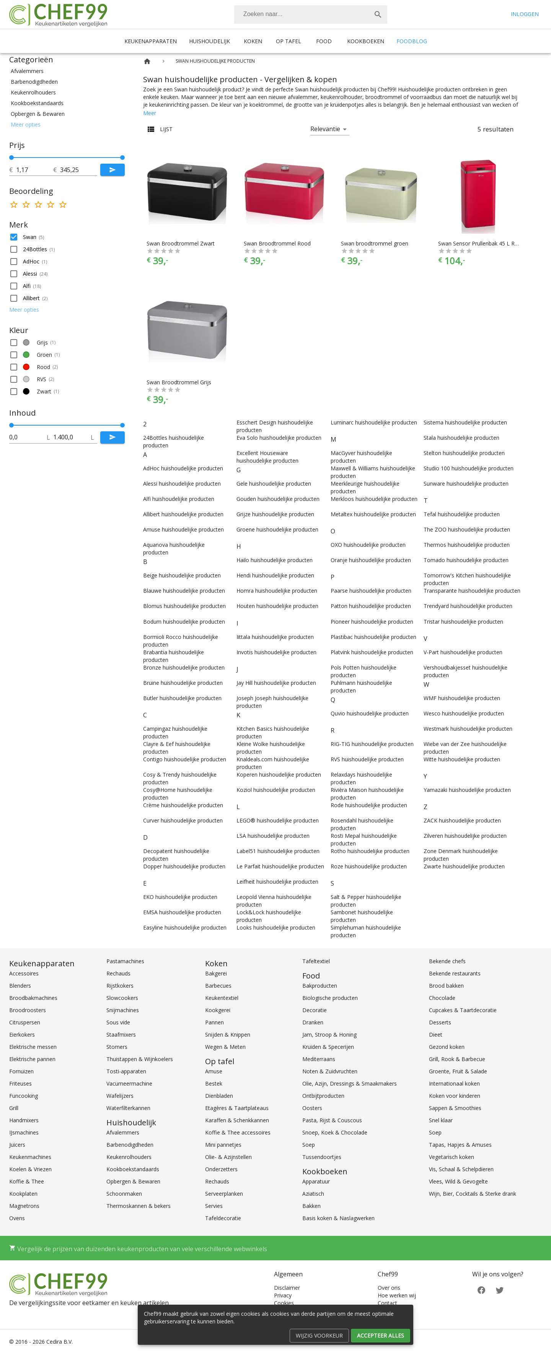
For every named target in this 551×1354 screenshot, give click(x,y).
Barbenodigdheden (129, 1144)
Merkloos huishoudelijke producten (374, 498)
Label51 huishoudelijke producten (278, 851)
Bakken (311, 1205)
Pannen (214, 1022)
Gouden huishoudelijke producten (278, 498)
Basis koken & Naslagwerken (338, 1218)
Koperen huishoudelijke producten (278, 774)
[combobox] (310, 14)
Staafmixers (121, 1034)
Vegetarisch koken (451, 1157)
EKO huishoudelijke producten (180, 896)
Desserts (440, 1022)
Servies (214, 1205)
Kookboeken (365, 41)
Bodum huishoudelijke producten (184, 621)
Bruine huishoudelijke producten (183, 682)
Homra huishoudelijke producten (276, 590)
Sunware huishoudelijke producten (466, 483)
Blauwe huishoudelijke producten (184, 590)
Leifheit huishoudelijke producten (277, 881)
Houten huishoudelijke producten (277, 606)
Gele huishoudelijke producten (273, 483)
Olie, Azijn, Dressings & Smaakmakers (349, 1083)
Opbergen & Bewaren (133, 1181)
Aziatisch (313, 1193)
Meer (149, 113)
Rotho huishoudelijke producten (370, 851)
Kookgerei (217, 1010)
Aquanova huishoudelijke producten (174, 548)
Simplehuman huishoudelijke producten (366, 931)
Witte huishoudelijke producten (462, 759)
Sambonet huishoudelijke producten (362, 916)
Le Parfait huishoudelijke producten (280, 866)
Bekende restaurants (455, 973)
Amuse (213, 1071)
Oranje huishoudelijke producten (371, 560)
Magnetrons (24, 1205)
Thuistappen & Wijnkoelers (139, 1059)
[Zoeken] (301, 14)
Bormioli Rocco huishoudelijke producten (180, 640)
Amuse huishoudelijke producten (183, 529)
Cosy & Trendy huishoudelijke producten (180, 778)
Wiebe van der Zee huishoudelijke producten (465, 747)
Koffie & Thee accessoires (238, 1132)
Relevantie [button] (325, 129)
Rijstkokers (120, 985)
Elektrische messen (33, 1046)
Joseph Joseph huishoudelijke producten (272, 701)
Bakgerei (216, 973)
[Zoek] (378, 14)
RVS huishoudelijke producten (367, 759)
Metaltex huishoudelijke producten (373, 514)
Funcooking (23, 1095)
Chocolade (442, 997)
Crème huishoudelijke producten (183, 805)
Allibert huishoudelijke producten (183, 514)
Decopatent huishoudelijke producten (176, 854)
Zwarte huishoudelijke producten (464, 866)
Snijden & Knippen (227, 1034)
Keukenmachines (30, 1157)
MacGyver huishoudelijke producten (361, 456)
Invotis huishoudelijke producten (276, 652)
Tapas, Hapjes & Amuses (460, 1144)
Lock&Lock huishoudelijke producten (268, 916)
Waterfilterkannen (128, 1108)
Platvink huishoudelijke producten (372, 652)
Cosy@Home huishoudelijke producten (177, 793)
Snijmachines (122, 1010)
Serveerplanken (224, 1193)
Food (324, 41)
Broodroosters (27, 1010)
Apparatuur (316, 1181)
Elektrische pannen (32, 1059)
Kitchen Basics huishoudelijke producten (272, 732)
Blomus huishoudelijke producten (184, 606)
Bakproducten (319, 985)
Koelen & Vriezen (30, 1169)
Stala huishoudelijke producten (461, 437)
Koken (253, 41)
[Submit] (112, 170)
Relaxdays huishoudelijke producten (361, 778)
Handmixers (24, 1120)
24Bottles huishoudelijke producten (173, 441)
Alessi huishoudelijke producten (182, 483)
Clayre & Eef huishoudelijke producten (176, 747)
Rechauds (118, 973)
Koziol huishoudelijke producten (275, 789)
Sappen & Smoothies (455, 1108)
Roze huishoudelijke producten (369, 866)
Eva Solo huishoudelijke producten (278, 437)
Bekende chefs (447, 961)
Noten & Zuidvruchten (329, 1071)
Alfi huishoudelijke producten (178, 498)
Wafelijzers (120, 1095)
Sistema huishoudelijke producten (465, 422)
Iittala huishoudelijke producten (275, 636)
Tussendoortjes (321, 1157)
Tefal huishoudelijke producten (462, 514)
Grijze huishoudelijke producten (275, 514)
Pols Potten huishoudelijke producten (363, 671)
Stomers (116, 1046)
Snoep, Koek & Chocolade (334, 1132)
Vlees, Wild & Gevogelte (458, 1181)
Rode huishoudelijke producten (369, 805)
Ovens (17, 1218)
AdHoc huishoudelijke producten (183, 468)
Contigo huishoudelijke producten (184, 759)
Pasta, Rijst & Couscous (332, 1120)
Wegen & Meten (225, 1046)
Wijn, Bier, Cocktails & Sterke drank (472, 1193)
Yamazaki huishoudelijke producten (467, 789)
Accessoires (24, 973)
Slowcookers (122, 997)
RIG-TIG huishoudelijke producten (372, 744)
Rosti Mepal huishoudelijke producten (364, 839)
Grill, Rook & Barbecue (457, 1059)
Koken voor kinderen (454, 1095)
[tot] (34, 170)
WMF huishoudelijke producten (462, 698)
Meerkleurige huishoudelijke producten (365, 487)
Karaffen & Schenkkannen (237, 1120)
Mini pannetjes (223, 1144)
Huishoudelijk (209, 41)
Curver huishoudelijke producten (183, 820)
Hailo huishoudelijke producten (274, 560)
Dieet (435, 1034)
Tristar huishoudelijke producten (463, 621)
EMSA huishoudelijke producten (182, 912)
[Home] (147, 61)
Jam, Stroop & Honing (329, 1034)
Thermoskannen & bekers (138, 1205)
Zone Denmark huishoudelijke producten (461, 854)
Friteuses (20, 1083)
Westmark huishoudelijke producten (468, 728)
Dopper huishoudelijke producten (184, 866)
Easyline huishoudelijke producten (185, 927)
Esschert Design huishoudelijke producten (274, 426)
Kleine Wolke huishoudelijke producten (270, 747)
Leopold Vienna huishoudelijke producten (273, 900)
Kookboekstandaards (132, 1169)
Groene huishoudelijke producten (277, 529)
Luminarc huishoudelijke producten (374, 422)
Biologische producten (330, 997)
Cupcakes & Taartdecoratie (463, 1010)
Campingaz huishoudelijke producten (175, 732)
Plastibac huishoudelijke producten (373, 636)
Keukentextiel (221, 997)
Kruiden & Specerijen (328, 1046)
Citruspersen (24, 1022)
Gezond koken (447, 1046)
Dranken (312, 1022)
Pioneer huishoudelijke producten (372, 621)
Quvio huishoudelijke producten (370, 713)
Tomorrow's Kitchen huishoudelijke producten (467, 579)
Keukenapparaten (150, 41)
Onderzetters (221, 1169)
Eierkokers (22, 1034)
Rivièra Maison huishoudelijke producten (367, 793)
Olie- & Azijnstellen (228, 1157)
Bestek (213, 1083)
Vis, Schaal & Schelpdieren (461, 1169)
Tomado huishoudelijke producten (466, 560)
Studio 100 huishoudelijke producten (469, 468)
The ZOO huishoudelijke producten (467, 529)
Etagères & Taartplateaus (237, 1108)
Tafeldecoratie (223, 1218)
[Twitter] (500, 1289)
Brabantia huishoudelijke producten (173, 656)
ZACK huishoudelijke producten (462, 820)
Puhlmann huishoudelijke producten (361, 686)
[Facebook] (481, 1289)
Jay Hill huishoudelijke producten (276, 682)
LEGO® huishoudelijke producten (277, 820)
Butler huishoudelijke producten (182, 698)
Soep (308, 1144)
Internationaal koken (454, 1083)
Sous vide (118, 1022)
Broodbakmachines (33, 997)
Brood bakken (446, 985)
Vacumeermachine (129, 1083)
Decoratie (314, 1010)
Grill (13, 1108)
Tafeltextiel (316, 961)
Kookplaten (23, 1193)
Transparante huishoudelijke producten (472, 590)
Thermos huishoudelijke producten (467, 544)
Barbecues (218, 985)
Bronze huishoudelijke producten (184, 667)
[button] (67, 71)
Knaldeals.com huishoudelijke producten (272, 763)
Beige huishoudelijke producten (182, 575)
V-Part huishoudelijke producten (463, 652)
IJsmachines (24, 1132)
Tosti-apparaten (126, 1071)
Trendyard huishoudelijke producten (468, 606)
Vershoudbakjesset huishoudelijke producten (465, 671)
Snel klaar (441, 1120)
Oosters (312, 1108)
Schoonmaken (124, 1193)
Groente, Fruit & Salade (458, 1071)
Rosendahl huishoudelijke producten (362, 824)
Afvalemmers (122, 1132)
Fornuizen (21, 1071)
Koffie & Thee (26, 1181)
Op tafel (288, 41)
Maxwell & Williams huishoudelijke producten (373, 472)
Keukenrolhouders (129, 1157)
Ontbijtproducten (323, 1095)
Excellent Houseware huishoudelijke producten (267, 456)
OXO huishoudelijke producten (368, 544)
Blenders (20, 985)
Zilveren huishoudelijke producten (465, 835)
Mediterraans (318, 1059)
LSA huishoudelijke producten (273, 835)
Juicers (17, 1144)
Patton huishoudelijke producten (371, 606)
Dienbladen (219, 1095)
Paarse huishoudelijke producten (371, 590)
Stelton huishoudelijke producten (464, 453)
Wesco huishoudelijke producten (464, 713)
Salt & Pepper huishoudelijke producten (366, 900)
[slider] (66, 157)
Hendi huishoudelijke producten (275, 575)
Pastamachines (125, 961)
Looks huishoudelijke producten (275, 927)
